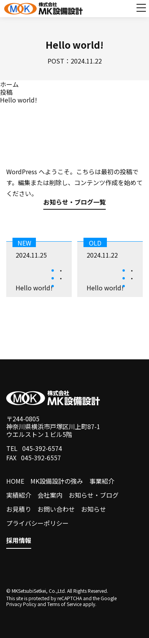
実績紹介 (18, 495)
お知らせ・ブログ (94, 495)
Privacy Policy (21, 604)
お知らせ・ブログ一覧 (74, 203)
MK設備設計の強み (56, 481)
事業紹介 (101, 481)
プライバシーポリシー (37, 523)
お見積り (18, 509)
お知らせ (93, 509)
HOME (15, 481)
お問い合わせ (56, 509)
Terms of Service (64, 604)
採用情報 (18, 540)
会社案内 (49, 495)
